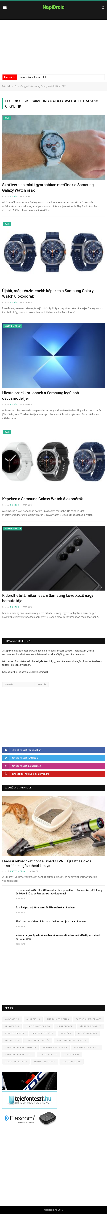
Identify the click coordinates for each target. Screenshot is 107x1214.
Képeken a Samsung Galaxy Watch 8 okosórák (42, 499)
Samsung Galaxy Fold (18, 1055)
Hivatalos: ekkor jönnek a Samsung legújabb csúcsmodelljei (40, 396)
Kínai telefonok (15, 1033)
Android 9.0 (12, 1019)
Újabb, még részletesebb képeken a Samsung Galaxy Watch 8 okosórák (48, 294)
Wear (7, 118)
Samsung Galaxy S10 (86, 1047)
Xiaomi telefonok (44, 1062)
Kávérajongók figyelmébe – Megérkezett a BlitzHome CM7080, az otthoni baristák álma (58, 937)
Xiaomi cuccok (48, 1055)
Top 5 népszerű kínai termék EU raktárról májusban (45, 907)
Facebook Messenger (88, 1019)
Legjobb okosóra (43, 1033)
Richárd (14, 197)
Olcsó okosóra (87, 1033)
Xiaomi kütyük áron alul (33, 77)
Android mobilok (13, 326)
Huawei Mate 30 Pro (38, 1026)
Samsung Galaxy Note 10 (20, 1047)
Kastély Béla (17, 871)
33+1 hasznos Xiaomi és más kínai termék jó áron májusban (51, 921)
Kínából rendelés (90, 1026)
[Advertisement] (53, 46)
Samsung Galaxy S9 (55, 1047)
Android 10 (33, 1019)
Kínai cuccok (65, 1026)
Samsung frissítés (37, 1040)
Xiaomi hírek (71, 1055)
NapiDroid (53, 7)
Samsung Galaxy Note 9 (71, 1040)
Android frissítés (58, 1019)
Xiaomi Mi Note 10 (16, 1062)
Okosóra (65, 1033)
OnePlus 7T (12, 1040)
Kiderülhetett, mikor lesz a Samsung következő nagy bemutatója (47, 598)
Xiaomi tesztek (71, 1062)
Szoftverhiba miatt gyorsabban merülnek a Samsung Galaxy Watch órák (48, 188)
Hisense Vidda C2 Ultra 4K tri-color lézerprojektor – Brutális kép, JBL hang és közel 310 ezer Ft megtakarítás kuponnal (59, 892)
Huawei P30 (12, 1026)
